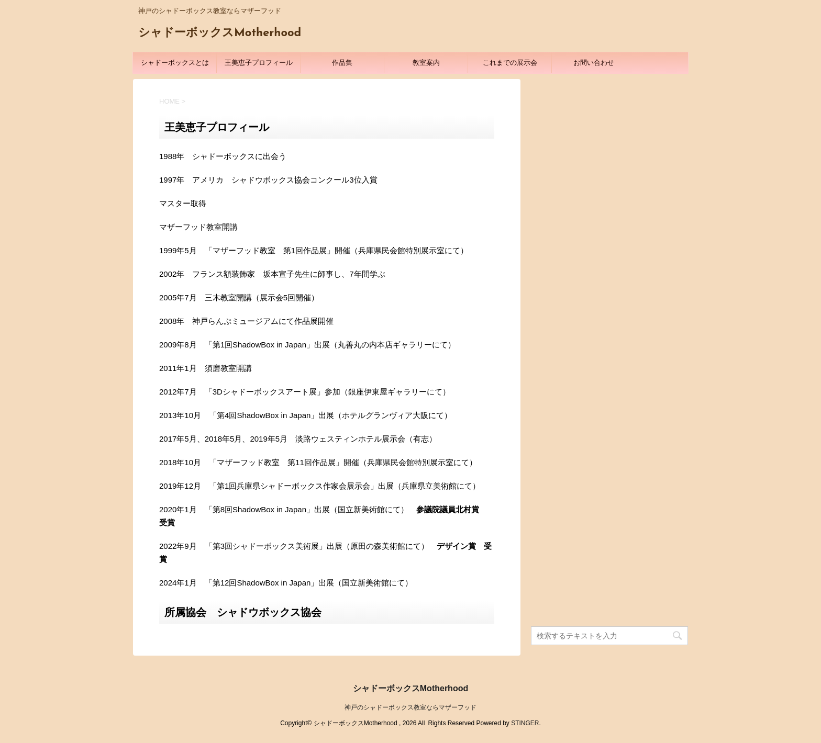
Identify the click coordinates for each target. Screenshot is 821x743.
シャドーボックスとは (175, 62)
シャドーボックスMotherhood (219, 33)
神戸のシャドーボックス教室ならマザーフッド (410, 707)
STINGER (525, 723)
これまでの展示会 (510, 62)
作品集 (342, 62)
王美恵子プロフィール (259, 62)
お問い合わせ (593, 62)
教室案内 (426, 62)
